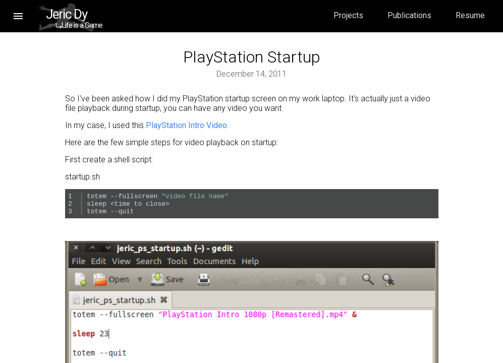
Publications (409, 15)
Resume (470, 15)
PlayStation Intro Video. (187, 125)
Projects (348, 15)
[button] (18, 16)
